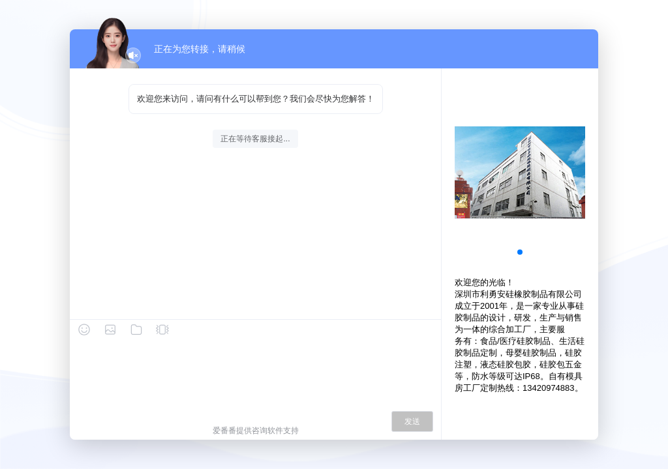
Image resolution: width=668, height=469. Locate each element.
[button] (520, 252)
